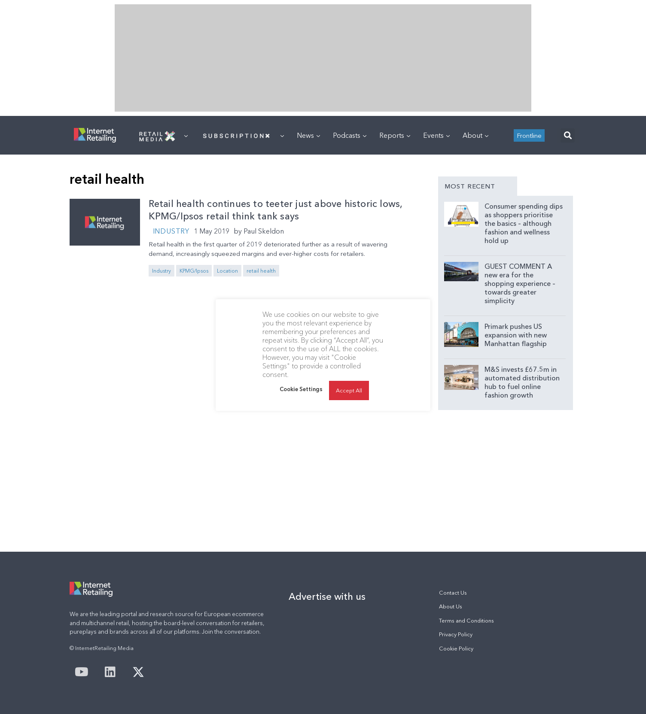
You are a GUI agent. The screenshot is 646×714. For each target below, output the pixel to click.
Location (227, 270)
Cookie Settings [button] (301, 389)
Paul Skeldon (264, 231)
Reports (394, 135)
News (308, 135)
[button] (568, 135)
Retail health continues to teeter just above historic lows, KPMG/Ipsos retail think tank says (275, 210)
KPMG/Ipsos (194, 270)
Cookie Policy (456, 648)
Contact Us (453, 592)
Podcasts (349, 135)
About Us (450, 606)
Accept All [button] (349, 390)
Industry (171, 231)
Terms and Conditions (466, 620)
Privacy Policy (455, 634)
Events (436, 135)
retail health (261, 270)
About (475, 135)
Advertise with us (327, 596)
